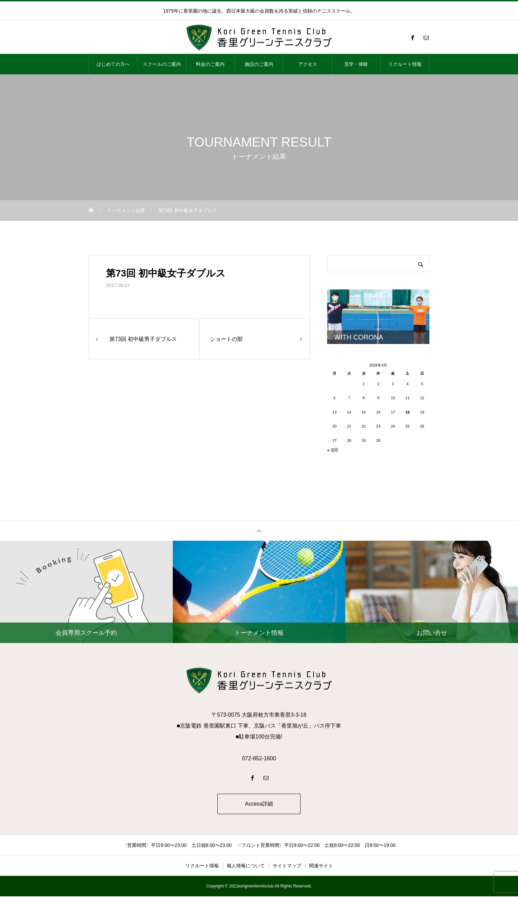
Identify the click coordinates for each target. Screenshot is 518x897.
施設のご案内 (259, 64)
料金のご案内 (210, 64)
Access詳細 (259, 804)
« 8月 (332, 450)
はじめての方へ (113, 64)
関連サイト (321, 866)
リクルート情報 (405, 64)
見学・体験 (356, 64)
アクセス (307, 64)
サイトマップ (287, 866)
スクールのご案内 (162, 64)
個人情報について (246, 866)
